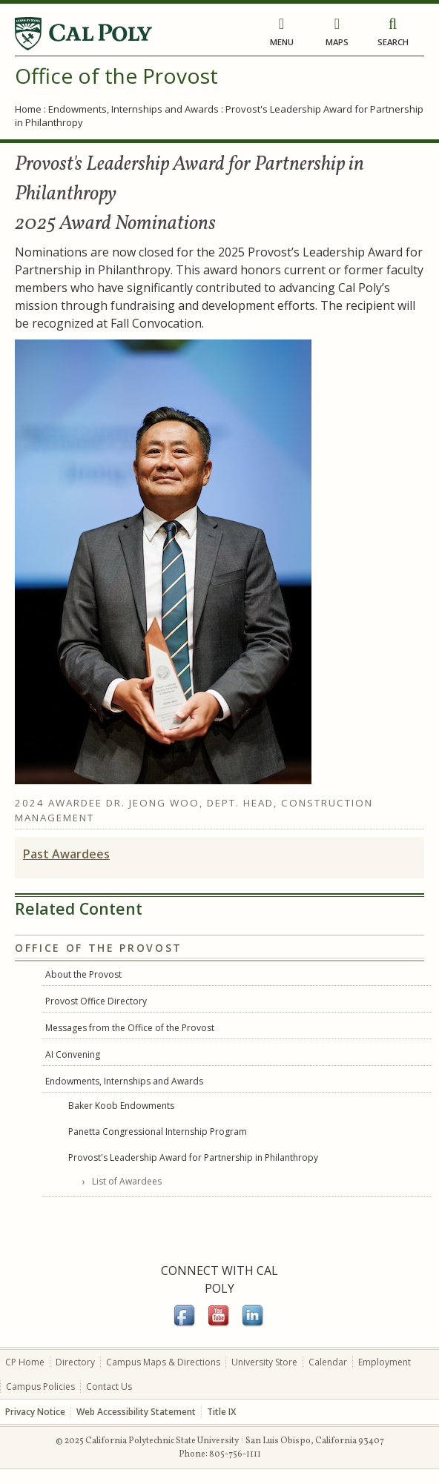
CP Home (24, 1362)
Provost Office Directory (96, 1001)
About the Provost (83, 974)
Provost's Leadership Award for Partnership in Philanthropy (193, 1157)
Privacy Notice (35, 1411)
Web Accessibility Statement (136, 1411)
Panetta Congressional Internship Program (157, 1131)
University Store (264, 1362)
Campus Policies (40, 1386)
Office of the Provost (116, 76)
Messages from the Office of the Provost (129, 1027)
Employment (384, 1362)
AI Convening (72, 1054)
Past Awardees (66, 854)
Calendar (327, 1362)
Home (28, 109)
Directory (75, 1362)
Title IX (221, 1411)
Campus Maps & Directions (163, 1362)
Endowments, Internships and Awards (133, 109)
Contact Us (109, 1386)
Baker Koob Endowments (121, 1105)
